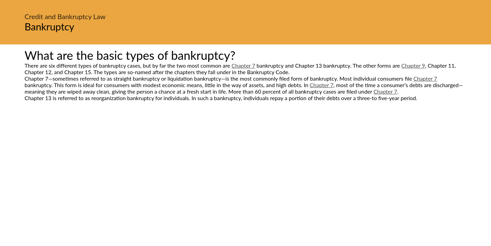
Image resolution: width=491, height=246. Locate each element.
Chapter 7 (243, 65)
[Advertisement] (245, 165)
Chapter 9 (413, 65)
